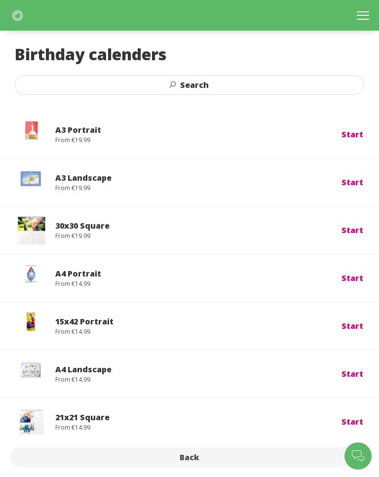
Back (189, 457)
